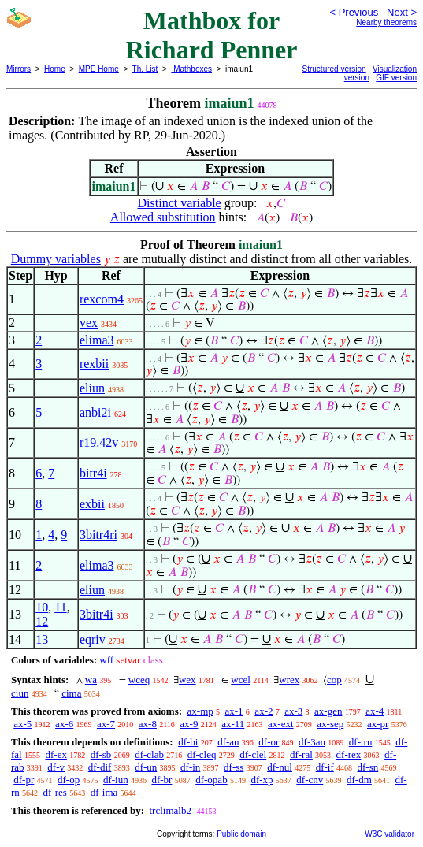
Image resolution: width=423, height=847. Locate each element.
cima (71, 693)
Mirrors (18, 69)
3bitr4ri (98, 534)
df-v (56, 767)
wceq (139, 679)
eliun (92, 388)
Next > (402, 12)
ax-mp (200, 711)
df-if (325, 767)
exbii (92, 504)
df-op (69, 780)
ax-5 (22, 724)
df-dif (100, 767)
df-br (161, 780)
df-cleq (202, 754)
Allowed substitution (163, 217)
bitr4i (93, 473)
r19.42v (99, 442)
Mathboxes (191, 69)
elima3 (97, 340)
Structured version (334, 69)
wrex (289, 679)
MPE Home (99, 69)
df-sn (368, 767)
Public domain (241, 834)
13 (41, 639)
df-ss (233, 767)
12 (41, 621)
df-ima (104, 792)
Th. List (145, 69)
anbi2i (95, 412)
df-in (190, 767)
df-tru (361, 742)
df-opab (211, 780)
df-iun (115, 780)
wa (91, 679)
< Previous (353, 12)
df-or (268, 742)
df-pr (23, 780)
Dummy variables (56, 259)
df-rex (349, 754)
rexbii (94, 363)
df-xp (261, 780)
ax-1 (234, 711)
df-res (55, 792)
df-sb (101, 754)
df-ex (55, 754)
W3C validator (389, 834)
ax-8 (148, 724)
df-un (146, 767)
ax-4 (374, 711)
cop (334, 679)
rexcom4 (102, 299)
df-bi (188, 742)
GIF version (396, 77)
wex (187, 679)
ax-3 (293, 711)
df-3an (312, 742)
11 (60, 607)
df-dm (359, 780)
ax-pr (377, 724)
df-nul (279, 767)
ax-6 (64, 724)
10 (41, 607)
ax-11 (232, 724)
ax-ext (280, 724)
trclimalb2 (170, 810)
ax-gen (328, 711)
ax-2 (263, 711)
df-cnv (309, 780)
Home (54, 69)
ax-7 (106, 724)
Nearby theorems (386, 22)
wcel (240, 679)
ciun (19, 693)
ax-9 (189, 724)
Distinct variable (179, 203)
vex (89, 322)
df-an (228, 742)
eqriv (93, 639)
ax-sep (330, 724)
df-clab (149, 754)
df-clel (252, 754)
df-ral (301, 754)
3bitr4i (96, 614)
